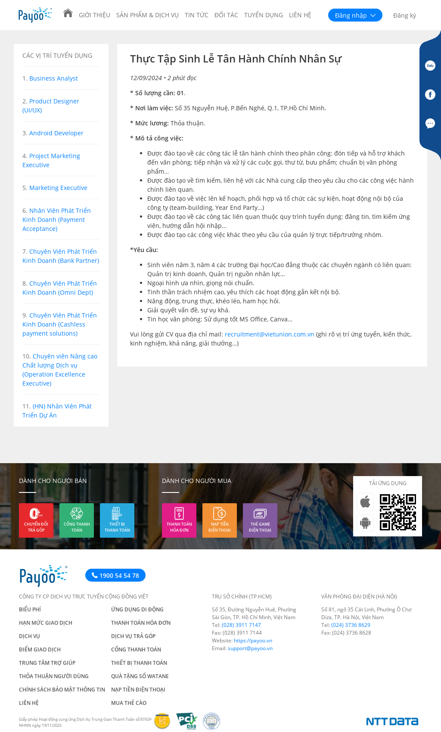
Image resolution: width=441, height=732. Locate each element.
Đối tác (226, 15)
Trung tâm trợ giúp (47, 663)
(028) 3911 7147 (241, 625)
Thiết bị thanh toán (117, 527)
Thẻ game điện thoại (260, 527)
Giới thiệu (94, 15)
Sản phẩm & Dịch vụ (147, 15)
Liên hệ (300, 15)
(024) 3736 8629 (350, 625)
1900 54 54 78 (115, 575)
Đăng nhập (355, 15)
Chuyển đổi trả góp (36, 527)
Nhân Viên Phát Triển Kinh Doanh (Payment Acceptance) (56, 219)
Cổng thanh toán (77, 527)
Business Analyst (53, 78)
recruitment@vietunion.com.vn (269, 334)
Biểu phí (30, 609)
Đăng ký (404, 15)
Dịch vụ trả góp (133, 636)
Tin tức (196, 15)
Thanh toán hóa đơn (179, 527)
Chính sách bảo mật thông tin (62, 689)
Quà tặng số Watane (140, 676)
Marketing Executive (58, 188)
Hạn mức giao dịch (45, 622)
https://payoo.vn (253, 640)
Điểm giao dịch (40, 649)
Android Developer (56, 133)
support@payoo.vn (250, 648)
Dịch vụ (29, 636)
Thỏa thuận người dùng (54, 676)
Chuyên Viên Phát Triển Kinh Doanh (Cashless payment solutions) (59, 324)
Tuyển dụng (263, 15)
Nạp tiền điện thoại (219, 527)
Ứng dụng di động (137, 609)
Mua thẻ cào (128, 703)
